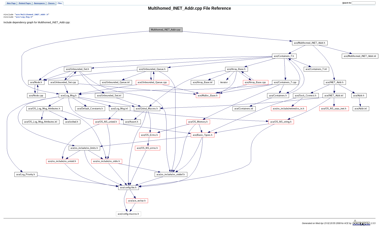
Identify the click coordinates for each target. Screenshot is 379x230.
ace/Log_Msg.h (24, 17)
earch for (347, 3)
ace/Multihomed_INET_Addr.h (32, 14)
